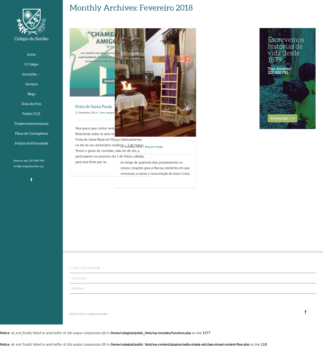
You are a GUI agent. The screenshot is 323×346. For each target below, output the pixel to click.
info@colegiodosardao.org (28, 166)
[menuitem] (31, 55)
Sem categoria (108, 112)
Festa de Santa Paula (93, 106)
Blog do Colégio (154, 146)
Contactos (79, 278)
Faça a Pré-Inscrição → (88, 268)
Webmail (78, 288)
